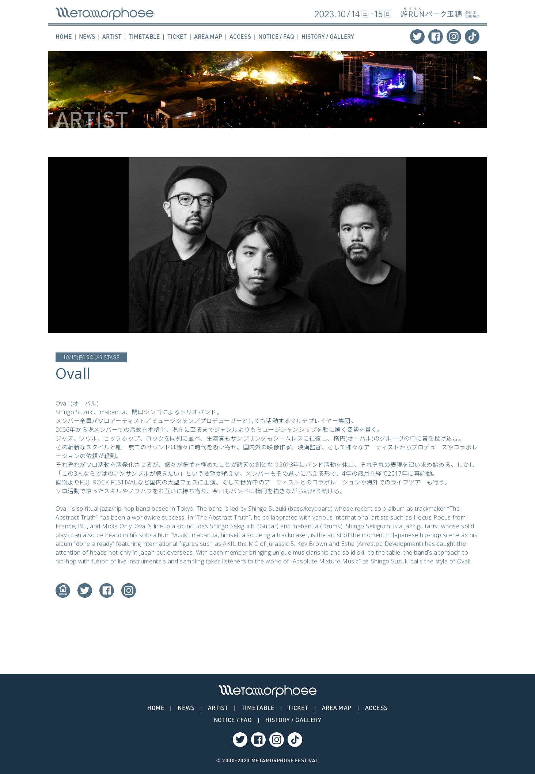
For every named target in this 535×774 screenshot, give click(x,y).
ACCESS (240, 36)
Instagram (454, 36)
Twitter (417, 36)
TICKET (177, 36)
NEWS (87, 36)
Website (63, 590)
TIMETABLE (144, 36)
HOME (64, 36)
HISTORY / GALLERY (327, 36)
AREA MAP (208, 36)
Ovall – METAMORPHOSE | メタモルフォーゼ (104, 13)
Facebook (435, 36)
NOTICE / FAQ (276, 36)
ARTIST (111, 36)
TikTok (472, 36)
